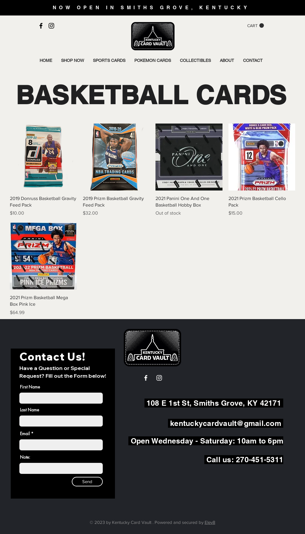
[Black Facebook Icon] (41, 25)
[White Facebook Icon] (146, 378)
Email (25, 434)
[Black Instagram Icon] (51, 25)
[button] (255, 25)
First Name (30, 387)
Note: (25, 457)
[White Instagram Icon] (159, 378)
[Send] (87, 481)
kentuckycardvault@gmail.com (225, 423)
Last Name (29, 410)
